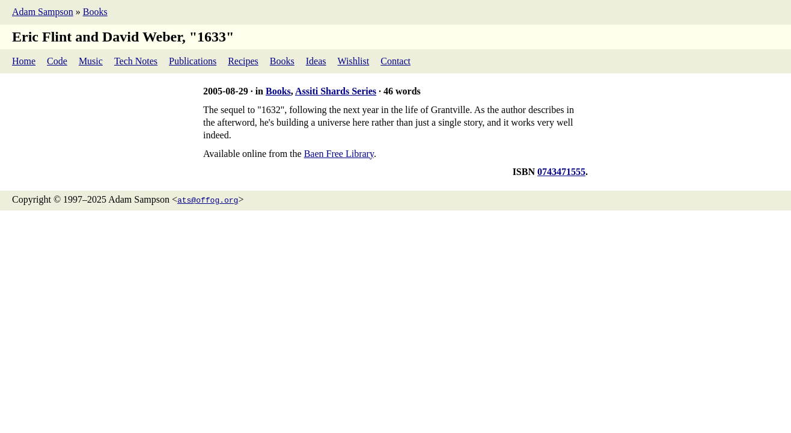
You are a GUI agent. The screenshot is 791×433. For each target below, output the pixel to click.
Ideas (316, 61)
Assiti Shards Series (335, 91)
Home (23, 61)
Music (91, 61)
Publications (192, 61)
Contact (395, 61)
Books (95, 12)
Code (57, 61)
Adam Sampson (42, 12)
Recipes (243, 61)
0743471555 (561, 172)
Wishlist (354, 61)
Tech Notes (135, 61)
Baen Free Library (339, 154)
